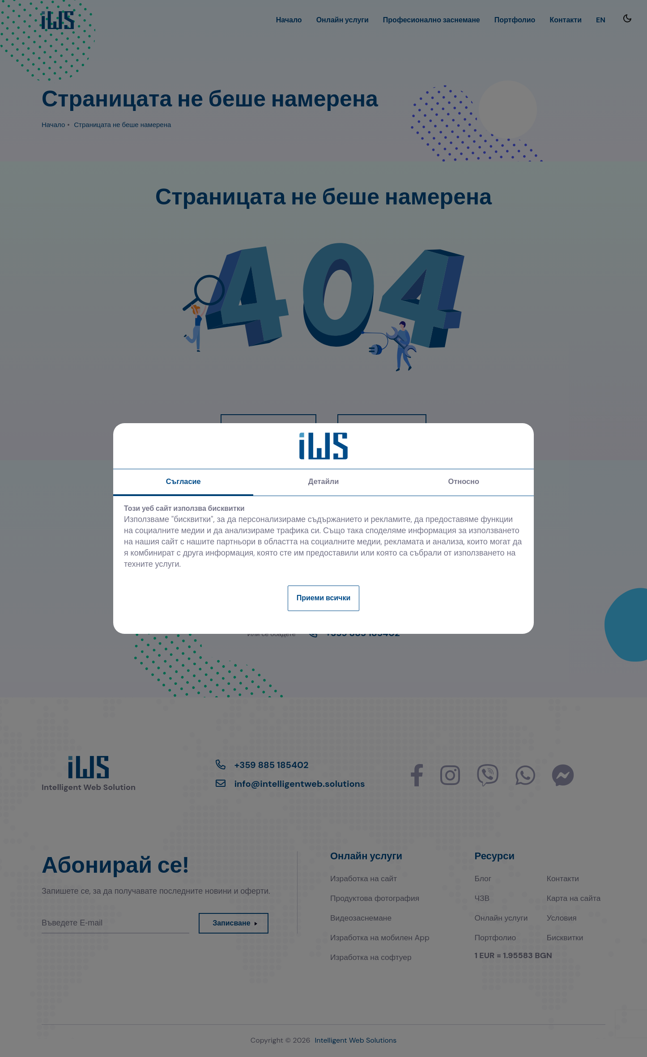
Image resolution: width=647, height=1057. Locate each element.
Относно (463, 483)
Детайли (323, 483)
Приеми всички (324, 598)
